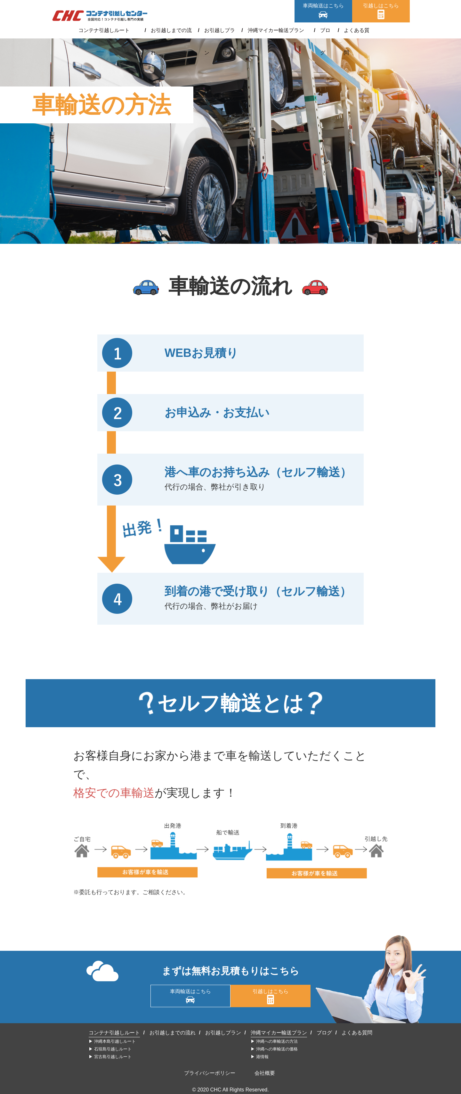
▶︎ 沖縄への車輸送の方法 (274, 1041)
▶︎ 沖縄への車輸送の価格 (274, 1049)
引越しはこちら (381, 5)
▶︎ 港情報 (260, 1056)
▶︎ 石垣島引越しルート (110, 1049)
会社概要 (265, 1073)
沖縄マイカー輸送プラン (274, 30)
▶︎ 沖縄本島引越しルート (112, 1041)
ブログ (319, 30)
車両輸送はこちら (323, 5)
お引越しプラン (218, 30)
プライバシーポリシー (209, 1073)
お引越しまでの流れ (168, 30)
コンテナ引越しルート (109, 30)
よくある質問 (352, 30)
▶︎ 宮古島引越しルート (110, 1056)
